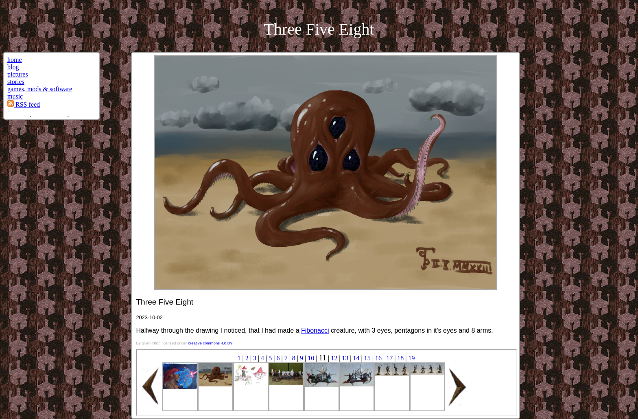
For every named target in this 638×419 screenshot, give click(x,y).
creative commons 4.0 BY (210, 343)
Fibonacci (315, 330)
